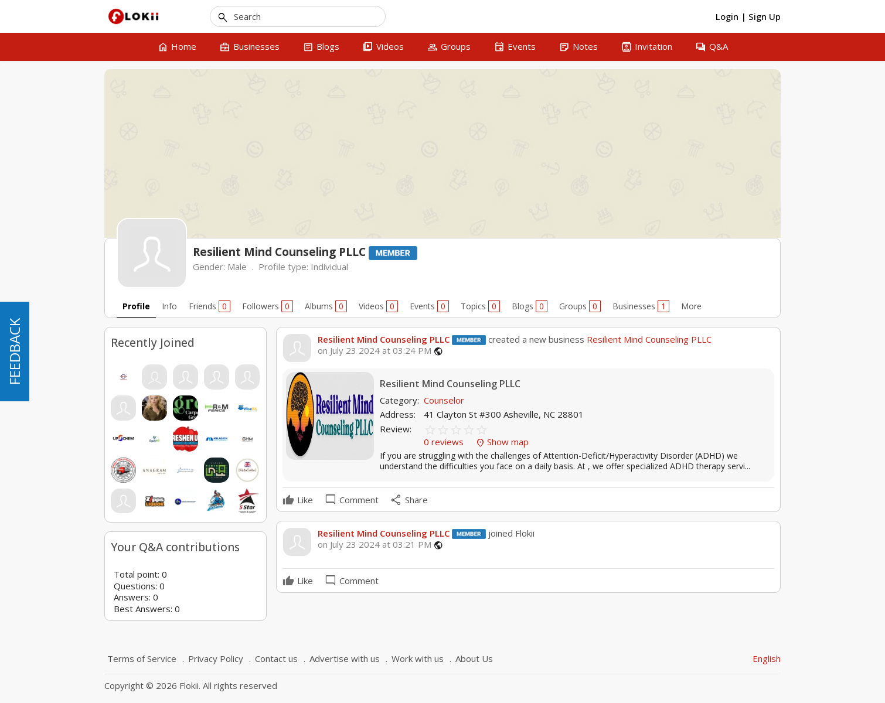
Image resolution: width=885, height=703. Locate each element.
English (767, 658)
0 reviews (445, 442)
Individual (329, 266)
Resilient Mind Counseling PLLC (384, 339)
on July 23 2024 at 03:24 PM (374, 350)
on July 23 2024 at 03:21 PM (374, 544)
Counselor (444, 400)
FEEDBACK (14, 351)
